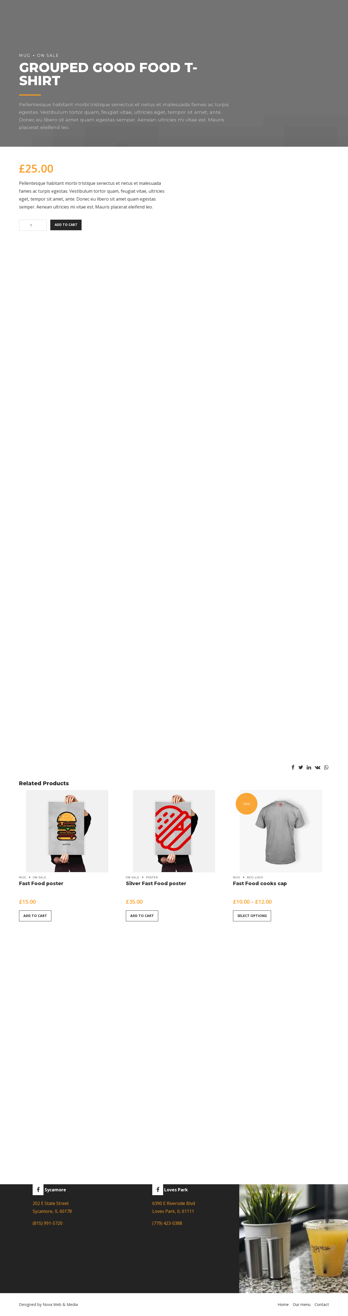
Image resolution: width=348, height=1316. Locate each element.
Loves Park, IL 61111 (173, 1211)
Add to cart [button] (35, 915)
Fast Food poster (41, 883)
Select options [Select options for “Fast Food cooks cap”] (252, 915)
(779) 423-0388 (167, 1223)
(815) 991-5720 (48, 1223)
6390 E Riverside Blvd (173, 1204)
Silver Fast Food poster (156, 883)
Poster (152, 877)
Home (283, 1304)
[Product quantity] (33, 225)
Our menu (301, 1304)
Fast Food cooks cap (260, 883)
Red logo (255, 877)
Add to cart (67, 225)
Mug (22, 877)
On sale (39, 877)
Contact (322, 1304)
